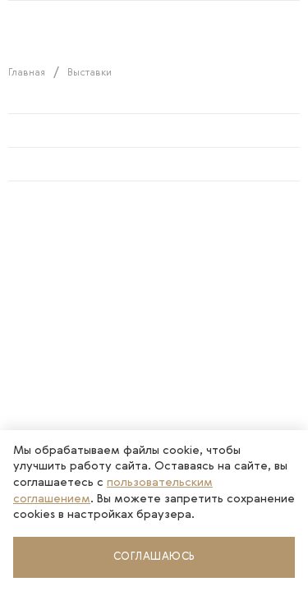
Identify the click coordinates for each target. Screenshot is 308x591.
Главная (26, 73)
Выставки (89, 73)
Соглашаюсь (154, 557)
